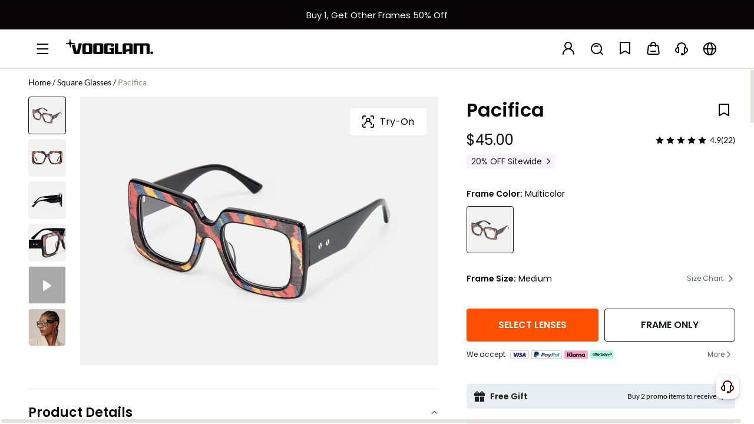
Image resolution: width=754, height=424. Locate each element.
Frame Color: (494, 194)
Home (39, 82)
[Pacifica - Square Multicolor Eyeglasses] (490, 230)
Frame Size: (491, 278)
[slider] (680, 140)
